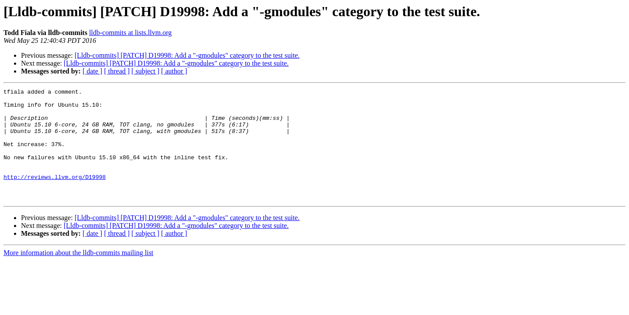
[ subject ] (145, 71)
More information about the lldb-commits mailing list (78, 275)
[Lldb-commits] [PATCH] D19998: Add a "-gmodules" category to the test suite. (187, 55)
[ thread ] (117, 71)
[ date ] (92, 71)
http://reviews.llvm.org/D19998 (54, 195)
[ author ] (174, 71)
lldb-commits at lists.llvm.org (130, 32)
